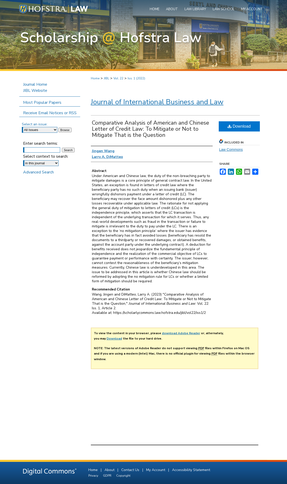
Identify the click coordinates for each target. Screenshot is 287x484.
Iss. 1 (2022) (136, 78)
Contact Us (130, 469)
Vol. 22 (118, 78)
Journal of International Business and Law (157, 102)
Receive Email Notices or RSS (50, 113)
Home (95, 78)
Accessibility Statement (191, 469)
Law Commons (231, 150)
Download (239, 126)
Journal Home (35, 84)
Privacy (93, 476)
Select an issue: (34, 124)
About (110, 469)
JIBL (106, 78)
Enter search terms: (40, 143)
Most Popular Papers (42, 102)
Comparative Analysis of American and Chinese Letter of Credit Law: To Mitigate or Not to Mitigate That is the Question (150, 129)
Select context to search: (45, 156)
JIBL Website (35, 90)
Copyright (123, 476)
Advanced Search (38, 172)
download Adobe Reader (181, 333)
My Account (156, 469)
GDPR (107, 476)
